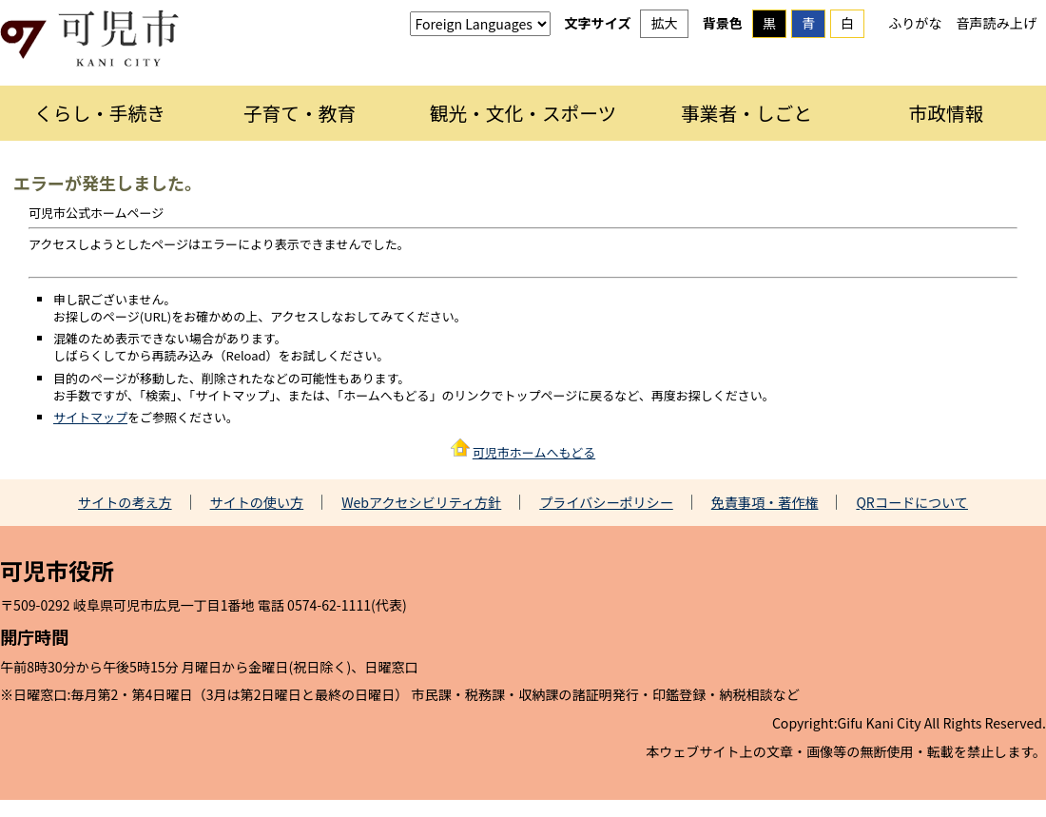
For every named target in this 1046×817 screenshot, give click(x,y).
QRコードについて (912, 502)
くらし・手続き (99, 112)
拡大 (663, 22)
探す (998, 43)
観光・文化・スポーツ (523, 112)
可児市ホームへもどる (534, 452)
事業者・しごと (746, 112)
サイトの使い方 (257, 502)
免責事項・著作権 (765, 502)
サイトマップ (90, 417)
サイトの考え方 (125, 502)
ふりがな (914, 22)
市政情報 (946, 112)
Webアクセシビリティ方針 (421, 502)
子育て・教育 (299, 112)
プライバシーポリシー (606, 502)
